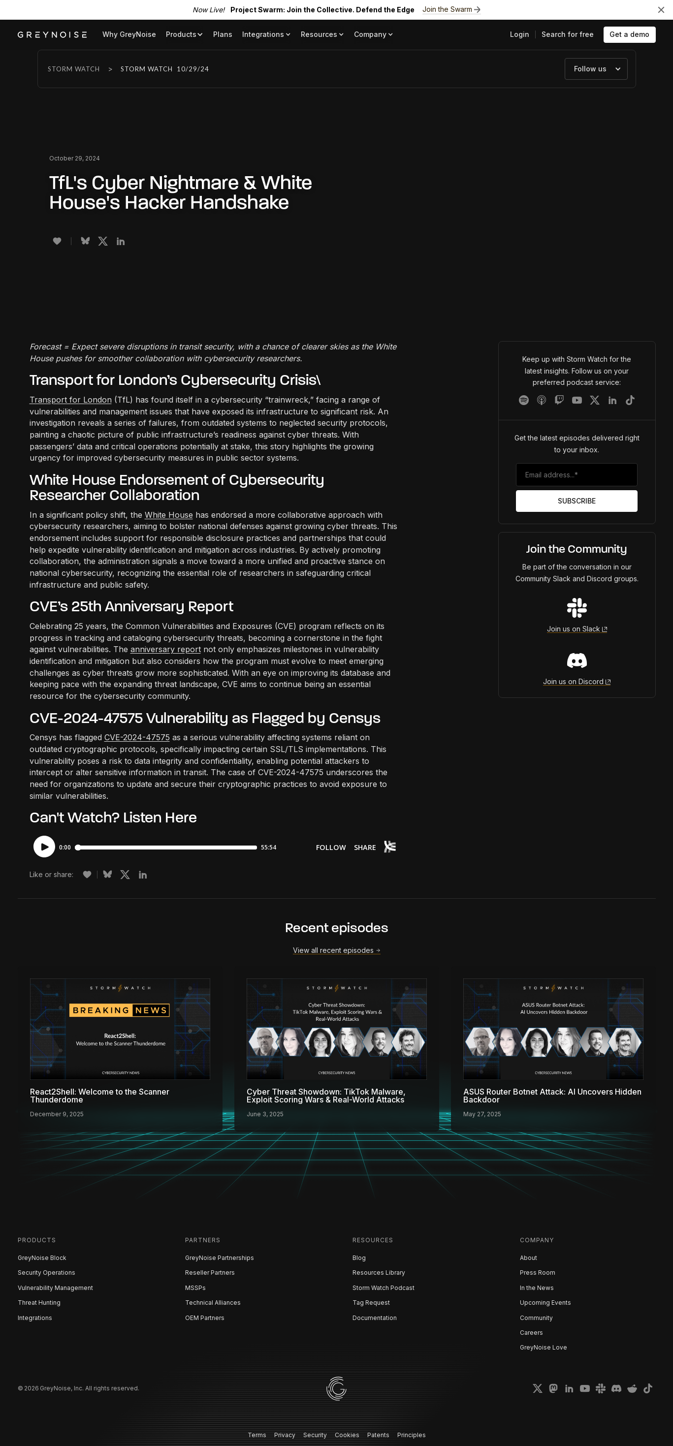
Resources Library (379, 1272)
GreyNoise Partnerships (219, 1257)
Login (519, 34)
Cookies (347, 1435)
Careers (531, 1332)
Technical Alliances (213, 1302)
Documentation (375, 1317)
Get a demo (629, 34)
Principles (411, 1435)
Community (536, 1317)
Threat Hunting (39, 1302)
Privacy (284, 1435)
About (528, 1257)
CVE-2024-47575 (137, 737)
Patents (378, 1435)
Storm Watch (74, 69)
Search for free (568, 34)
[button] (184, 35)
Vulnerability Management (55, 1287)
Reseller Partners (210, 1272)
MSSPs (195, 1287)
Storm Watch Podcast (384, 1287)
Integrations (35, 1317)
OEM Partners (204, 1317)
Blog (359, 1257)
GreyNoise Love (543, 1347)
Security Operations (46, 1272)
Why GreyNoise (129, 34)
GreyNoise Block (42, 1257)
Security (315, 1435)
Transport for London (71, 400)
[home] (52, 35)
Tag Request (371, 1302)
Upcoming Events (545, 1302)
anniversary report (165, 649)
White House (169, 515)
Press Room (537, 1272)
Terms (257, 1435)
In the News (537, 1287)
